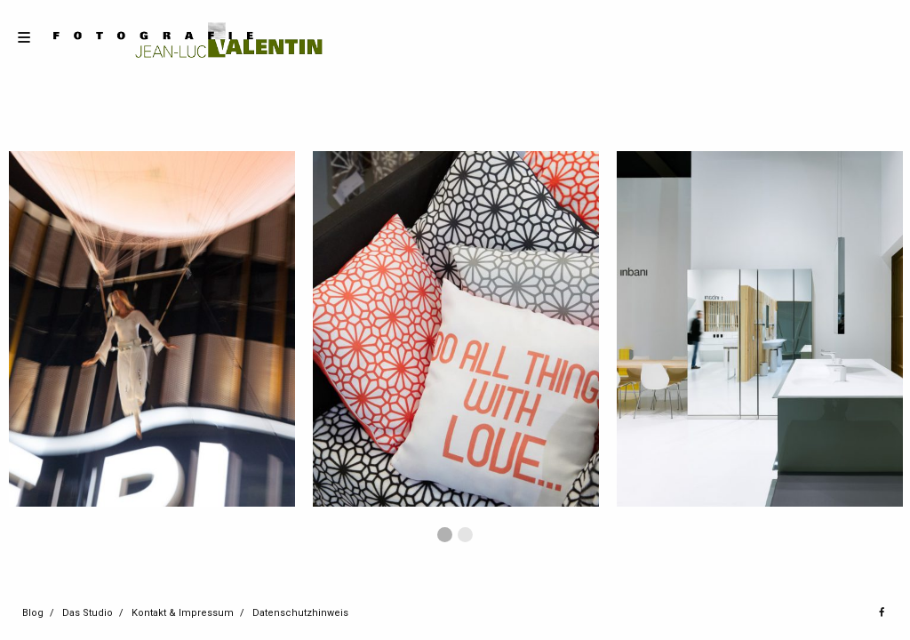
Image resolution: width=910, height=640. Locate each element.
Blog (33, 613)
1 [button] (444, 534)
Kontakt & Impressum (183, 613)
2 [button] (465, 534)
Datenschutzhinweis (300, 613)
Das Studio (87, 613)
